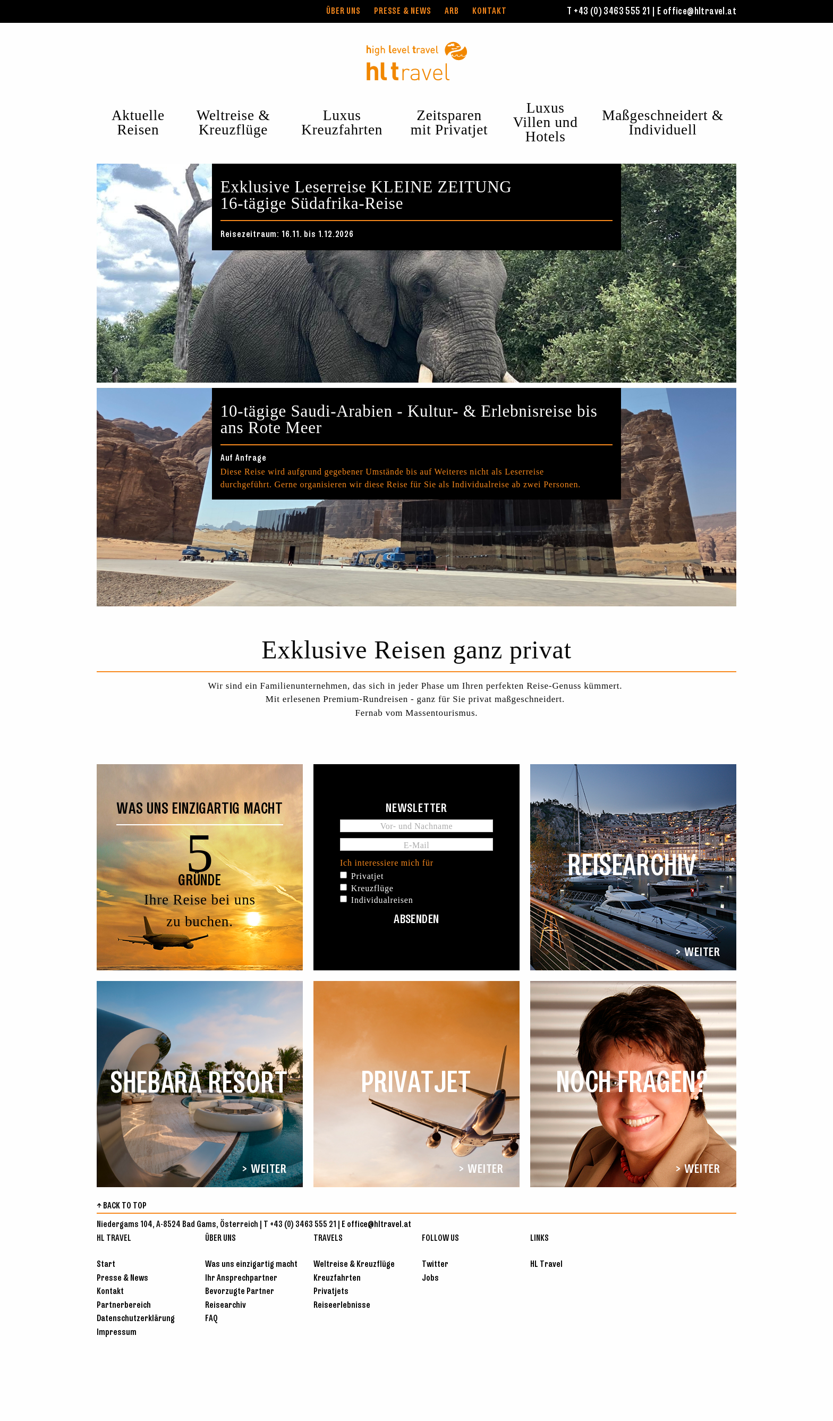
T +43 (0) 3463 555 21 (608, 11)
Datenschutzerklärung (136, 1318)
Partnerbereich (124, 1305)
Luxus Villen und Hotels (545, 122)
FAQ (211, 1318)
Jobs (430, 1278)
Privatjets (330, 1291)
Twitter (435, 1264)
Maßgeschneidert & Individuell (663, 122)
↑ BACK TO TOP (122, 1206)
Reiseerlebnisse (341, 1305)
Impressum (117, 1332)
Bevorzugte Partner (239, 1291)
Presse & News (402, 11)
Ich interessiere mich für (387, 862)
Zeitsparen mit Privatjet (449, 122)
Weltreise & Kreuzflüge (233, 122)
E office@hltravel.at (696, 11)
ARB (451, 11)
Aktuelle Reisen (138, 122)
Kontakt (489, 11)
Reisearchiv (225, 1305)
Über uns (343, 11)
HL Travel (546, 1264)
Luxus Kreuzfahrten (341, 122)
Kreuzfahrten (337, 1278)
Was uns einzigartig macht (251, 1264)
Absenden (416, 920)
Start (106, 1264)
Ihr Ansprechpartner (241, 1278)
